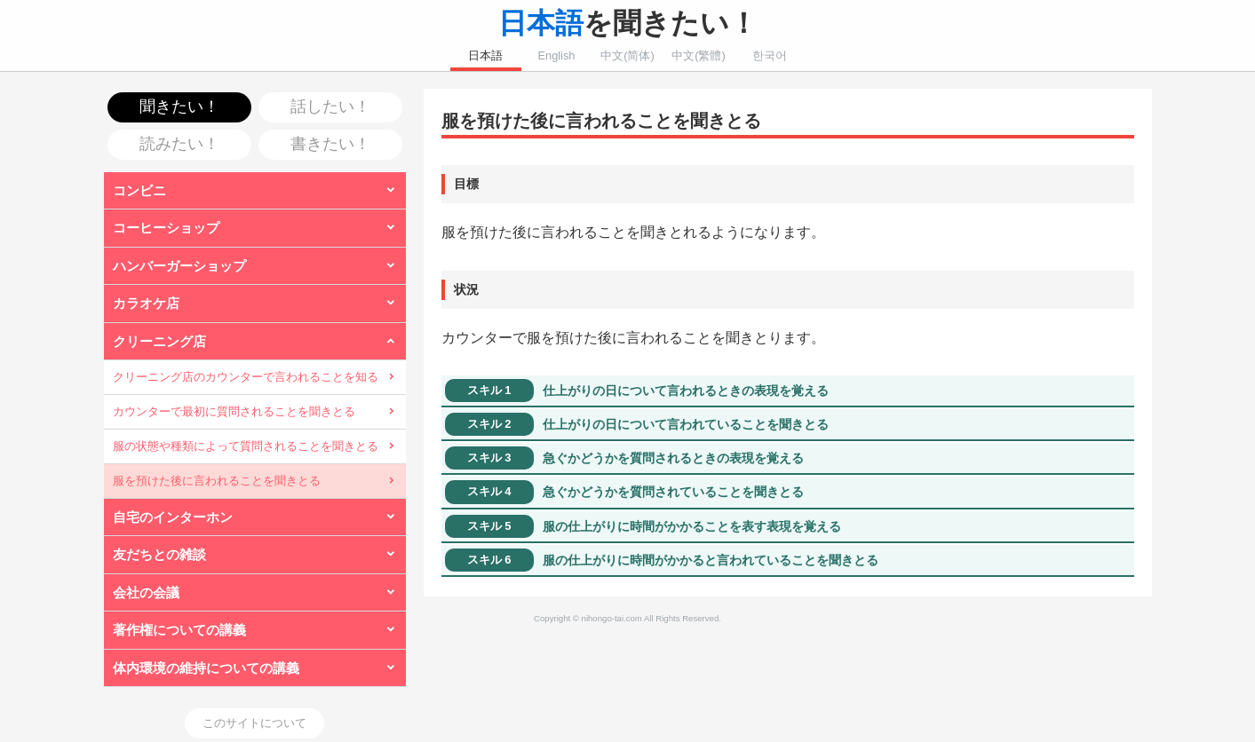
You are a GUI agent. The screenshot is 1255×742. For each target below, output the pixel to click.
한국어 (769, 55)
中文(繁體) (698, 55)
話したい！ (330, 106)
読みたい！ (179, 144)
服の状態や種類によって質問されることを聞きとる (245, 446)
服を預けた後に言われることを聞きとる (217, 480)
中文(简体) (627, 55)
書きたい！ (330, 144)
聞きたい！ (179, 106)
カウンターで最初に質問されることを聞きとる (234, 411)
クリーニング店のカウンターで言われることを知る (245, 376)
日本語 (485, 55)
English (557, 55)
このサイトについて (254, 723)
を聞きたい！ (628, 23)
